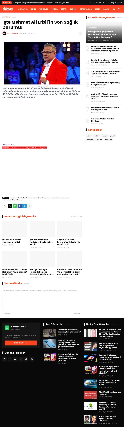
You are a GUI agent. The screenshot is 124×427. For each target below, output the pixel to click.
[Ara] (119, 9)
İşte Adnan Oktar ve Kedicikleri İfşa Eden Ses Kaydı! (41, 242)
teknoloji (108, 140)
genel (104, 136)
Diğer (97, 9)
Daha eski (77, 313)
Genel (33, 9)
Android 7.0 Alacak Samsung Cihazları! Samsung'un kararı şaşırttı (104, 96)
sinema (99, 140)
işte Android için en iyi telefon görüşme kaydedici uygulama (104, 61)
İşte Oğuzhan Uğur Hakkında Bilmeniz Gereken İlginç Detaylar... (42, 271)
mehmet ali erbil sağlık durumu (39, 198)
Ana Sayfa (23, 9)
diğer (89, 136)
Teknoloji (43, 9)
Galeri (106, 9)
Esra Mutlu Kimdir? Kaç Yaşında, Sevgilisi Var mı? (105, 84)
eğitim (96, 136)
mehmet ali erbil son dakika (60, 198)
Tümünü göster (76, 216)
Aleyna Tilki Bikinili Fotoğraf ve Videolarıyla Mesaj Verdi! (68, 242)
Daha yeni (7, 313)
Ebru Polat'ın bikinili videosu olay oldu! (11, 241)
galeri (14, 17)
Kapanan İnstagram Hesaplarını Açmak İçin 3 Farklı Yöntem (106, 72)
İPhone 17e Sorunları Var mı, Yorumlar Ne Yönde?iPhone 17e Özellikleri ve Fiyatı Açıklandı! (105, 48)
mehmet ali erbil (21, 198)
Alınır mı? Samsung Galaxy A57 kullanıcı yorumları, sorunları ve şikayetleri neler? (68, 343)
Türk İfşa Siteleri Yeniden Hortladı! (102, 120)
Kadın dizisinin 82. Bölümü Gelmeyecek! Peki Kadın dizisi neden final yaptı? (69, 271)
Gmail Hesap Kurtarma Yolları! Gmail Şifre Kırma (105, 108)
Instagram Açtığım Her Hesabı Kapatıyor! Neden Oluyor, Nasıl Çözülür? (68, 357)
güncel (112, 136)
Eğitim (64, 9)
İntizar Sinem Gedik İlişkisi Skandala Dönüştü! (107, 418)
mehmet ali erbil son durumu (12, 200)
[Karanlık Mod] (114, 9)
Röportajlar (86, 9)
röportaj (90, 140)
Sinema (55, 9)
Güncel (73, 9)
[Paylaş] (80, 33)
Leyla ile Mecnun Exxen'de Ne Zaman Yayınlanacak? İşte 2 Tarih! (14, 271)
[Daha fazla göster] (29, 206)
